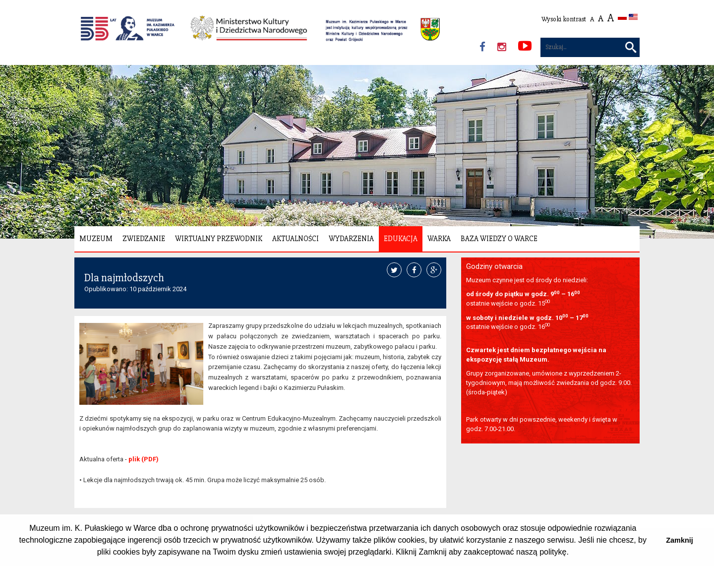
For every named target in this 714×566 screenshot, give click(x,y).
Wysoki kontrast (563, 19)
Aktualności (295, 238)
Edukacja (400, 238)
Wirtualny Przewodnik (218, 238)
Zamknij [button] (679, 540)
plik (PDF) (143, 459)
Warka (439, 238)
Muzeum (96, 238)
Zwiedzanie (143, 238)
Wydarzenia (351, 238)
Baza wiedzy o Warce (499, 238)
